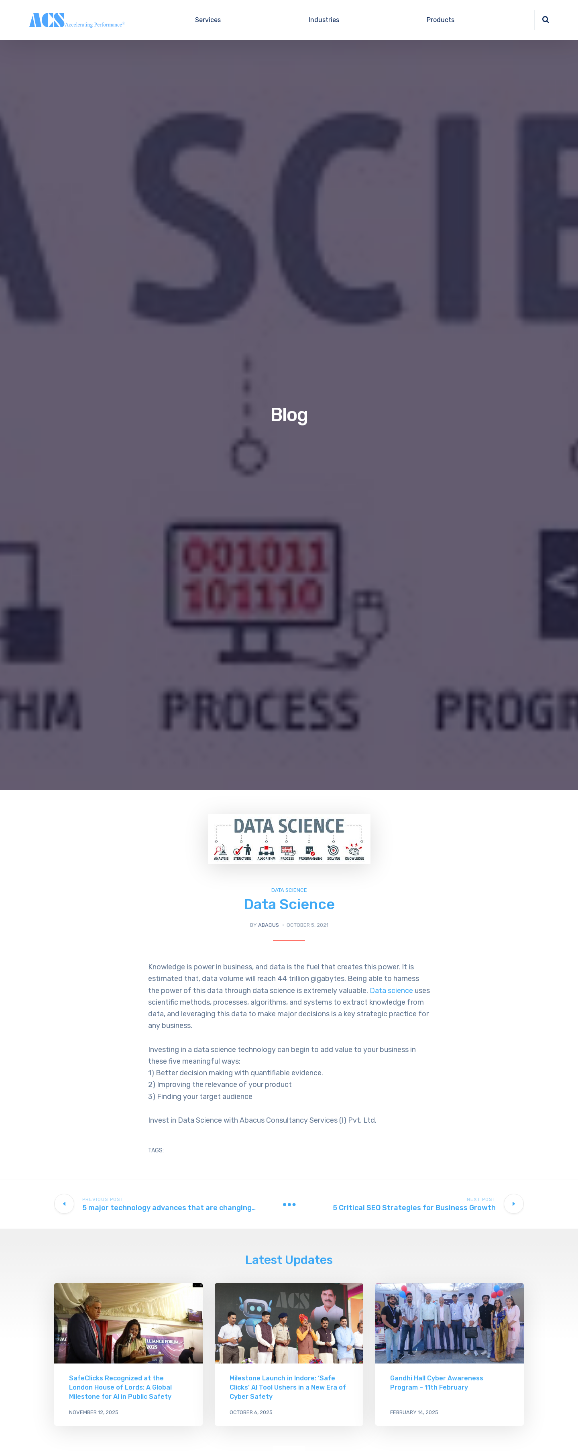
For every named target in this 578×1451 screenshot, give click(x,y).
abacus (268, 925)
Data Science (289, 890)
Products (440, 20)
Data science (390, 990)
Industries (324, 20)
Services (208, 20)
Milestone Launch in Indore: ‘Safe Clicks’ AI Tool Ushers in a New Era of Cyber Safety (288, 1387)
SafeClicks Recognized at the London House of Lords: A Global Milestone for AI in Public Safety (120, 1387)
